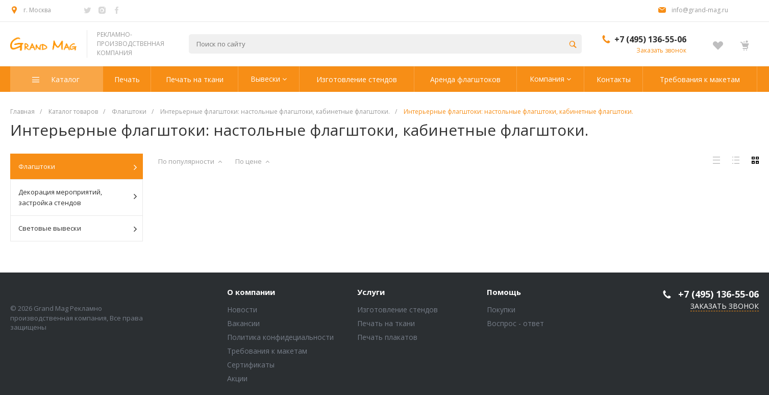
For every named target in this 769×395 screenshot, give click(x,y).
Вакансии (243, 323)
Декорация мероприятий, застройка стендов (77, 197)
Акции (237, 378)
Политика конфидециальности (280, 337)
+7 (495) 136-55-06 (650, 39)
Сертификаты (251, 364)
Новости (242, 309)
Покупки (501, 309)
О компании (251, 292)
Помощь (504, 292)
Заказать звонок (661, 50)
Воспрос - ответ (515, 323)
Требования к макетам (267, 351)
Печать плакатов (387, 337)
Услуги (371, 292)
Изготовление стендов (397, 309)
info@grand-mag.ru (700, 10)
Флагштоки (77, 167)
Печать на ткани (386, 323)
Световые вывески (77, 229)
